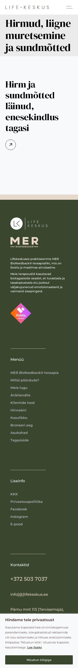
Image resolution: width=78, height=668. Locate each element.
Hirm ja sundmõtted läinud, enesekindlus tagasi (32, 106)
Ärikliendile (20, 395)
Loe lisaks (34, 647)
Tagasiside (19, 440)
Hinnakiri (18, 410)
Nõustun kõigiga (39, 660)
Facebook (18, 509)
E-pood (16, 524)
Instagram (19, 517)
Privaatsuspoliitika (26, 502)
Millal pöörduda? (24, 380)
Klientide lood (22, 403)
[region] (39, 641)
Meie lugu (18, 388)
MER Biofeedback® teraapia (34, 373)
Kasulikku (18, 418)
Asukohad (19, 433)
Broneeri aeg (21, 425)
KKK (14, 494)
